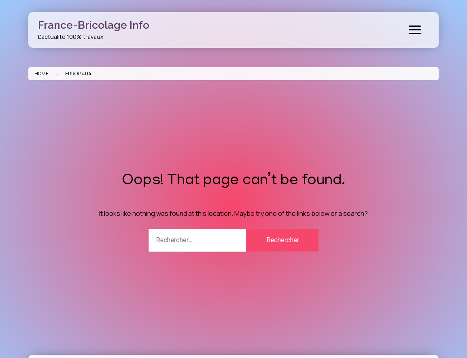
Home (41, 73)
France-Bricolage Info (93, 25)
